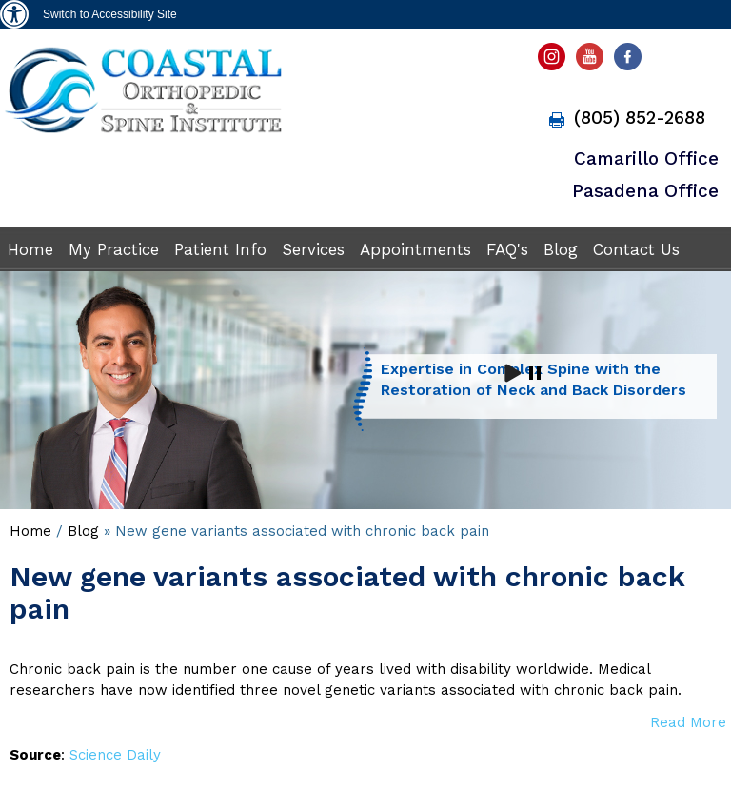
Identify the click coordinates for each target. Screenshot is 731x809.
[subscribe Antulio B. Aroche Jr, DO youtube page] (592, 62)
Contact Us (636, 249)
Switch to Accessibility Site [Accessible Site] (110, 14)
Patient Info (220, 249)
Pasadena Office (645, 191)
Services (313, 249)
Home (30, 249)
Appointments (415, 249)
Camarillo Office (646, 158)
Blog (560, 249)
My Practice (114, 249)
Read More (688, 722)
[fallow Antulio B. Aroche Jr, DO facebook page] (631, 62)
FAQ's (507, 249)
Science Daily (115, 754)
